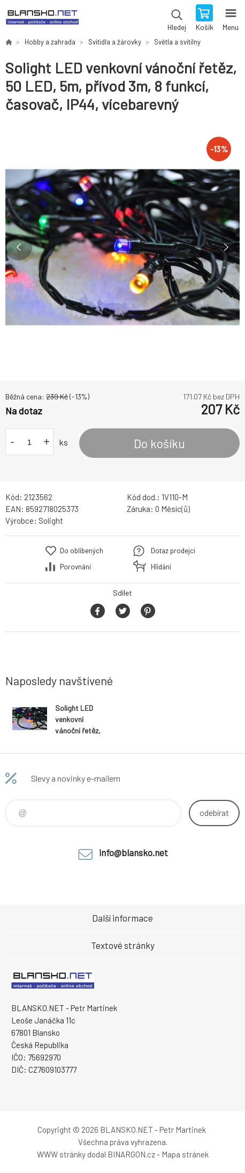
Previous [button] (18, 247)
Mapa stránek (185, 1154)
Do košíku (159, 443)
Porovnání (75, 566)
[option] (122, 247)
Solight (51, 520)
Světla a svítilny (177, 42)
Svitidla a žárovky (114, 42)
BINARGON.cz (131, 1154)
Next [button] (226, 247)
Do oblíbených (81, 550)
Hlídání (161, 566)
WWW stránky (61, 1154)
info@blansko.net (133, 852)
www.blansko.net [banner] (42, 19)
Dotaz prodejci (173, 550)
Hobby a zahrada (50, 42)
